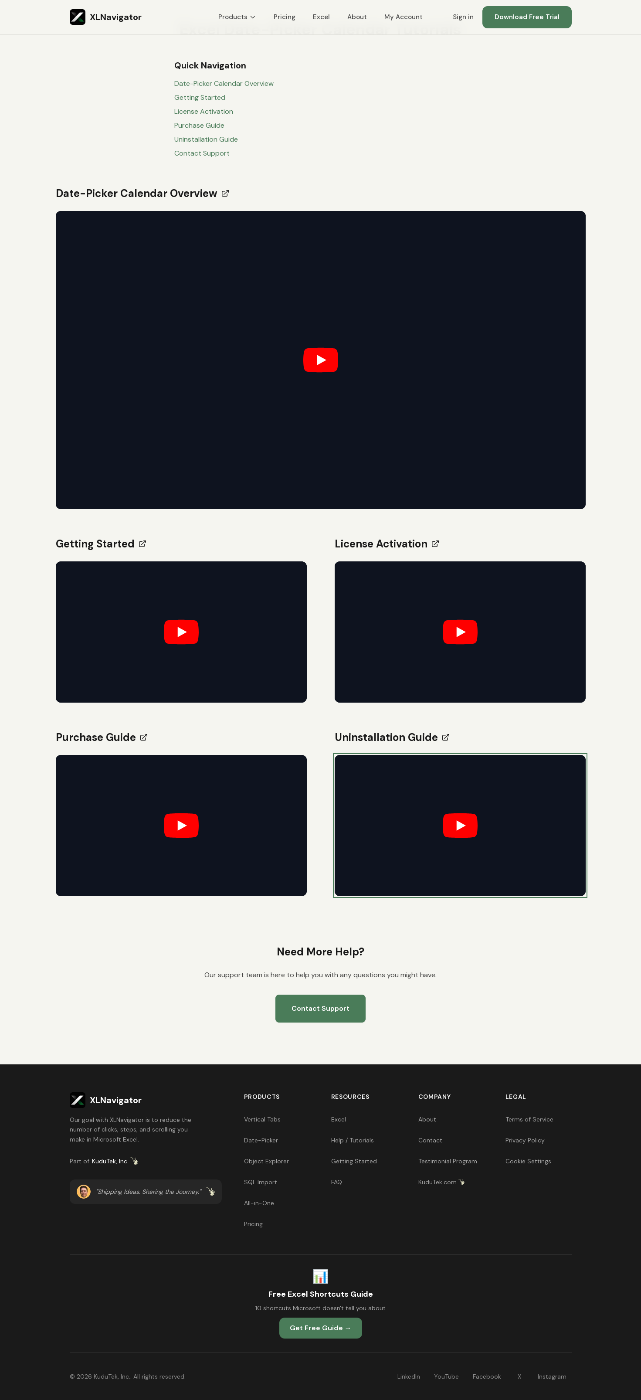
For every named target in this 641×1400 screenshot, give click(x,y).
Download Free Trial (527, 17)
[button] (321, 360)
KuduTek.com (441, 1182)
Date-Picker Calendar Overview (224, 83)
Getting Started (199, 97)
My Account (403, 17)
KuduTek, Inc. (115, 1161)
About (357, 17)
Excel (321, 17)
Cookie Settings (528, 1161)
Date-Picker (261, 1140)
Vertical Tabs (262, 1119)
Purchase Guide (199, 125)
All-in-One (259, 1203)
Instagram (552, 1376)
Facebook (487, 1376)
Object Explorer (266, 1161)
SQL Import (260, 1182)
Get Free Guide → (321, 1327)
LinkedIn (408, 1376)
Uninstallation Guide (206, 139)
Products (237, 17)
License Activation (203, 111)
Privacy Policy (525, 1140)
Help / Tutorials (352, 1140)
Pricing (284, 17)
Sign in (463, 17)
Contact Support (202, 153)
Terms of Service (529, 1119)
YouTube (446, 1376)
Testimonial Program (447, 1161)
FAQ (336, 1182)
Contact (430, 1140)
